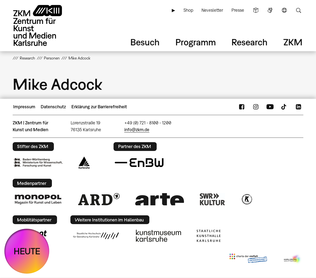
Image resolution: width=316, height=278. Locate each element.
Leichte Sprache (256, 10)
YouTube (270, 107)
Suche (298, 10)
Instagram (256, 107)
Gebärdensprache (270, 10)
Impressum (24, 106)
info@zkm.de (136, 129)
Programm (195, 42)
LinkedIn (298, 107)
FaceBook (242, 107)
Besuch (145, 42)
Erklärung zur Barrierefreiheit (99, 106)
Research (249, 42)
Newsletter (212, 10)
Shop (188, 10)
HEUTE (27, 251)
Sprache (284, 10)
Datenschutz (53, 106)
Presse (237, 10)
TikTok (284, 107)
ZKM (292, 42)
